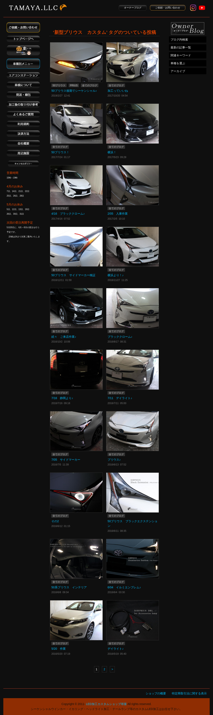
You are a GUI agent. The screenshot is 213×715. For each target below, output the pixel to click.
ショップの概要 (156, 693)
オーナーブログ (132, 7)
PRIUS (74, 85)
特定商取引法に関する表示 (189, 693)
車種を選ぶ (178, 63)
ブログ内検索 (179, 39)
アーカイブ (178, 71)
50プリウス (59, 85)
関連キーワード (181, 55)
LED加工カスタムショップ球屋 (106, 704)
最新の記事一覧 (181, 47)
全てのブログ (89, 85)
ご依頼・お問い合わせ (167, 7)
